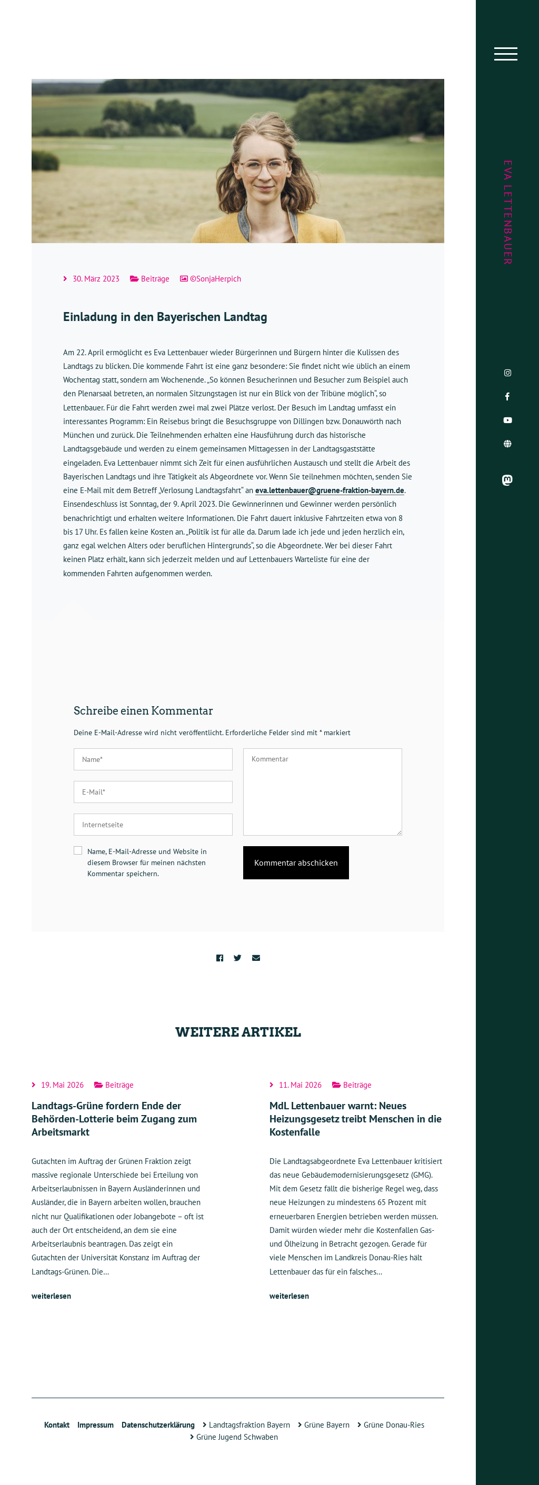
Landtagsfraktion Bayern (246, 1425)
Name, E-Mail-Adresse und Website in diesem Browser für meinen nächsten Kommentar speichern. (147, 862)
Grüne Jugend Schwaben (234, 1437)
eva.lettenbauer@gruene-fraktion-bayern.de (329, 490)
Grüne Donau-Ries (390, 1425)
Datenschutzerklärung (158, 1425)
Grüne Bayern (324, 1425)
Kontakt (56, 1425)
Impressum (95, 1425)
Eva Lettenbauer (508, 213)
